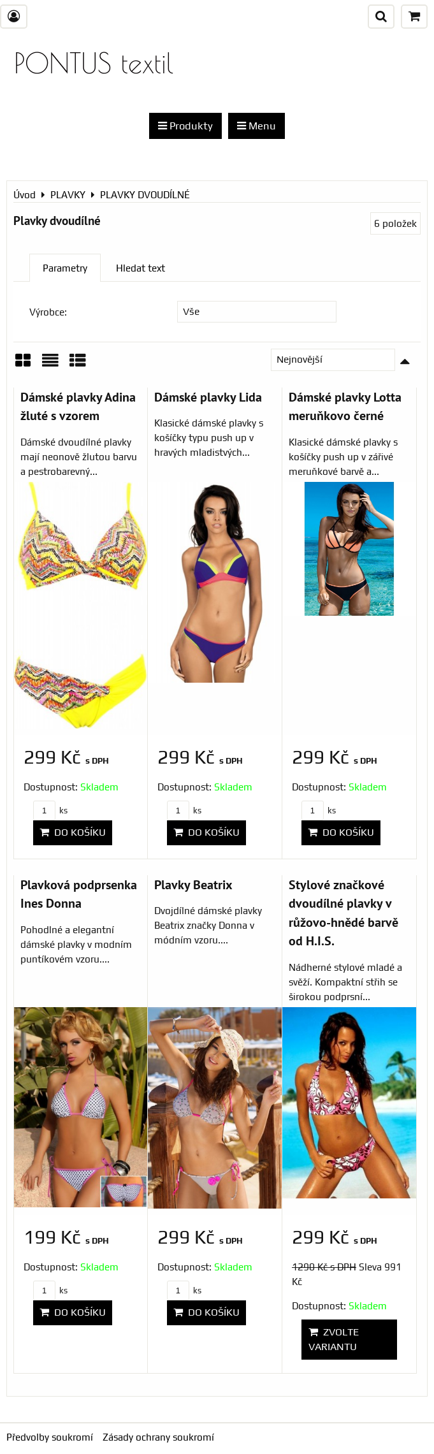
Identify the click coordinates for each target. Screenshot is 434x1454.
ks (50, 810)
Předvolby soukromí (49, 1437)
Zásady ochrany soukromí (158, 1437)
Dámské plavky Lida (208, 397)
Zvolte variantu (333, 1339)
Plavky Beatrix (193, 884)
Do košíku (73, 832)
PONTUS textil (93, 63)
